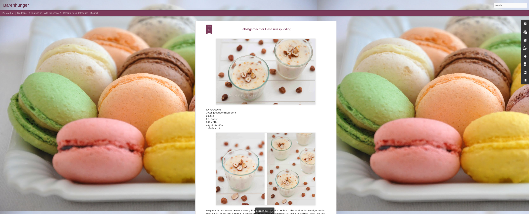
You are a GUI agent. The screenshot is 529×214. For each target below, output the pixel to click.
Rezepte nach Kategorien (75, 13)
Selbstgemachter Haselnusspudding (265, 29)
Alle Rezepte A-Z (52, 13)
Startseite (22, 13)
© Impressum (35, 13)
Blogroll (94, 13)
